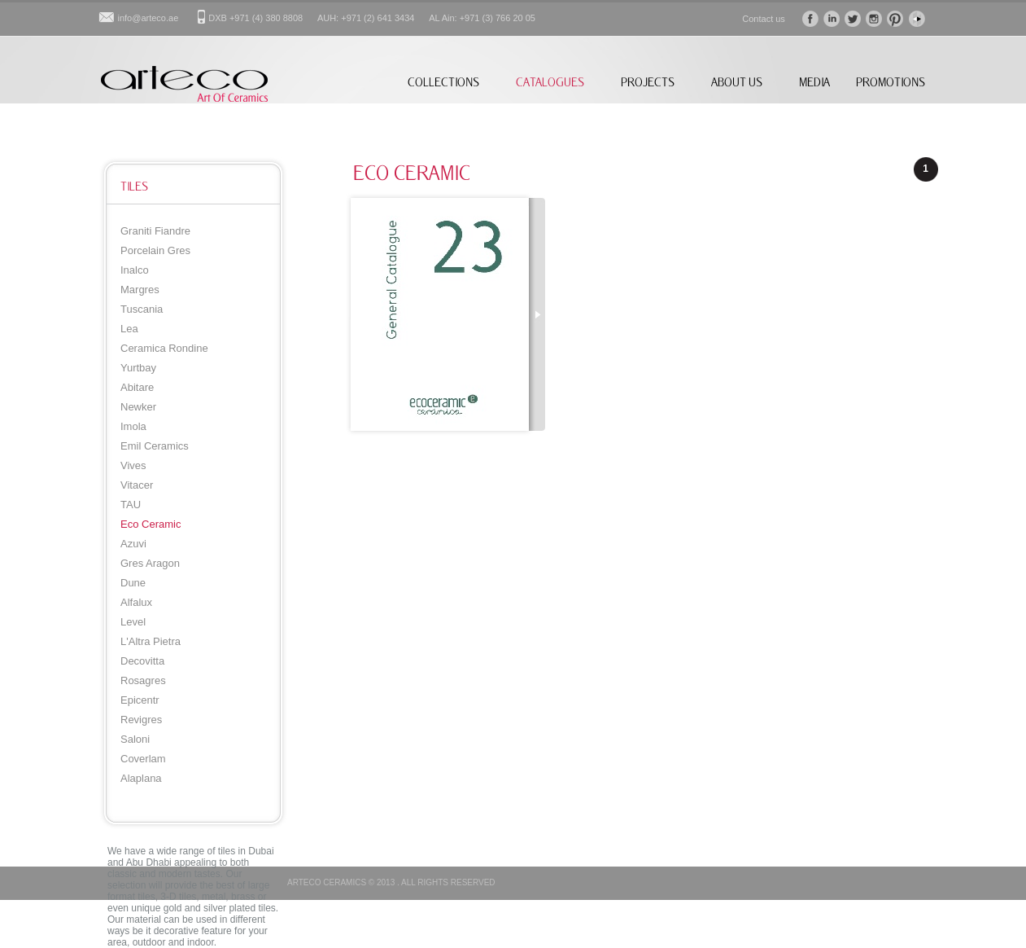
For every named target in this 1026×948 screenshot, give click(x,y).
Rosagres (143, 680)
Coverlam (143, 759)
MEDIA (814, 82)
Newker (138, 407)
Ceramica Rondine (164, 348)
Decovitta (142, 661)
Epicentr (139, 700)
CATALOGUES (550, 82)
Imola (133, 426)
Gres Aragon (150, 563)
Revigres (141, 719)
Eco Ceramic (150, 524)
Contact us (763, 19)
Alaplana (141, 778)
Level (133, 622)
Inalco (134, 270)
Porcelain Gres (155, 250)
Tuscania (141, 309)
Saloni (135, 739)
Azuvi (133, 544)
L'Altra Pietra (150, 641)
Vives (133, 465)
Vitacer (136, 485)
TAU (130, 504)
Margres (139, 289)
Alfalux (136, 602)
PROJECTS (648, 82)
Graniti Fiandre (155, 231)
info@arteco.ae (148, 18)
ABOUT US (736, 82)
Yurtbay (138, 368)
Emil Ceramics (154, 446)
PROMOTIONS (890, 82)
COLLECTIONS (443, 82)
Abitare (137, 387)
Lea (129, 329)
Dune (133, 583)
